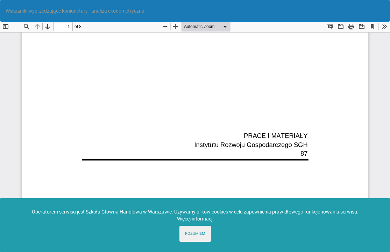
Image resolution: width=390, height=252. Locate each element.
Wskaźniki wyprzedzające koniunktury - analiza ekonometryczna (75, 11)
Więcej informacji (195, 219)
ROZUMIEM (195, 233)
